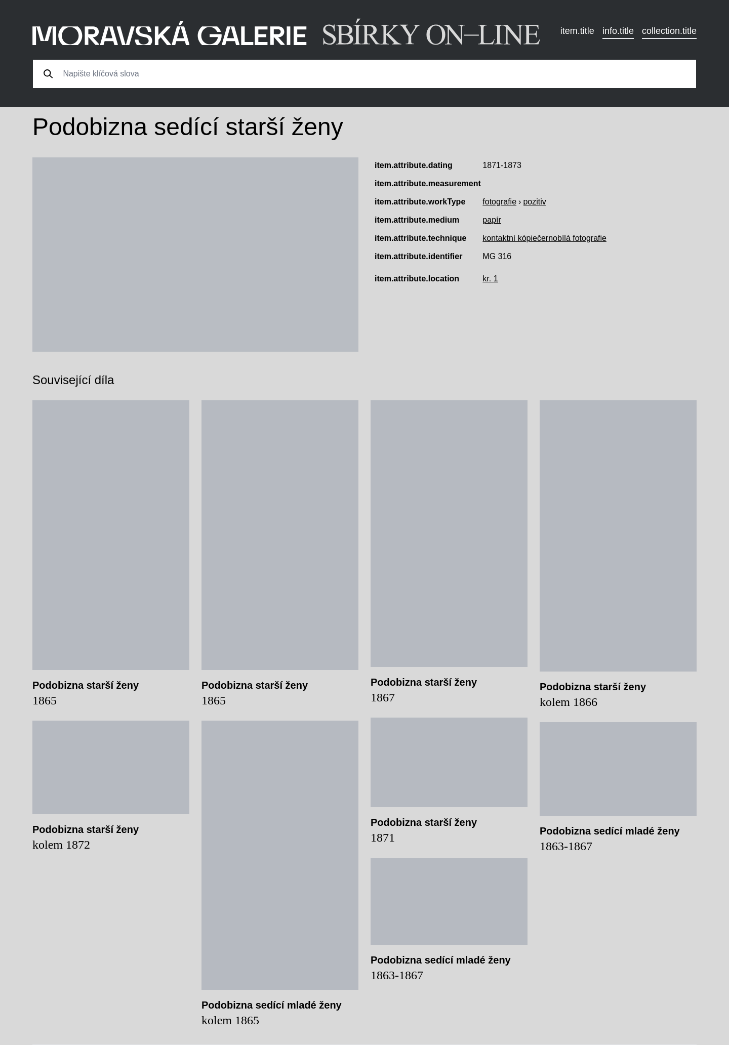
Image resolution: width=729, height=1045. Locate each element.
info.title (618, 31)
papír (491, 220)
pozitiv (534, 201)
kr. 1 (490, 278)
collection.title (669, 31)
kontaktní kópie (509, 238)
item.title (577, 31)
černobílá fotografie (571, 238)
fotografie (499, 201)
